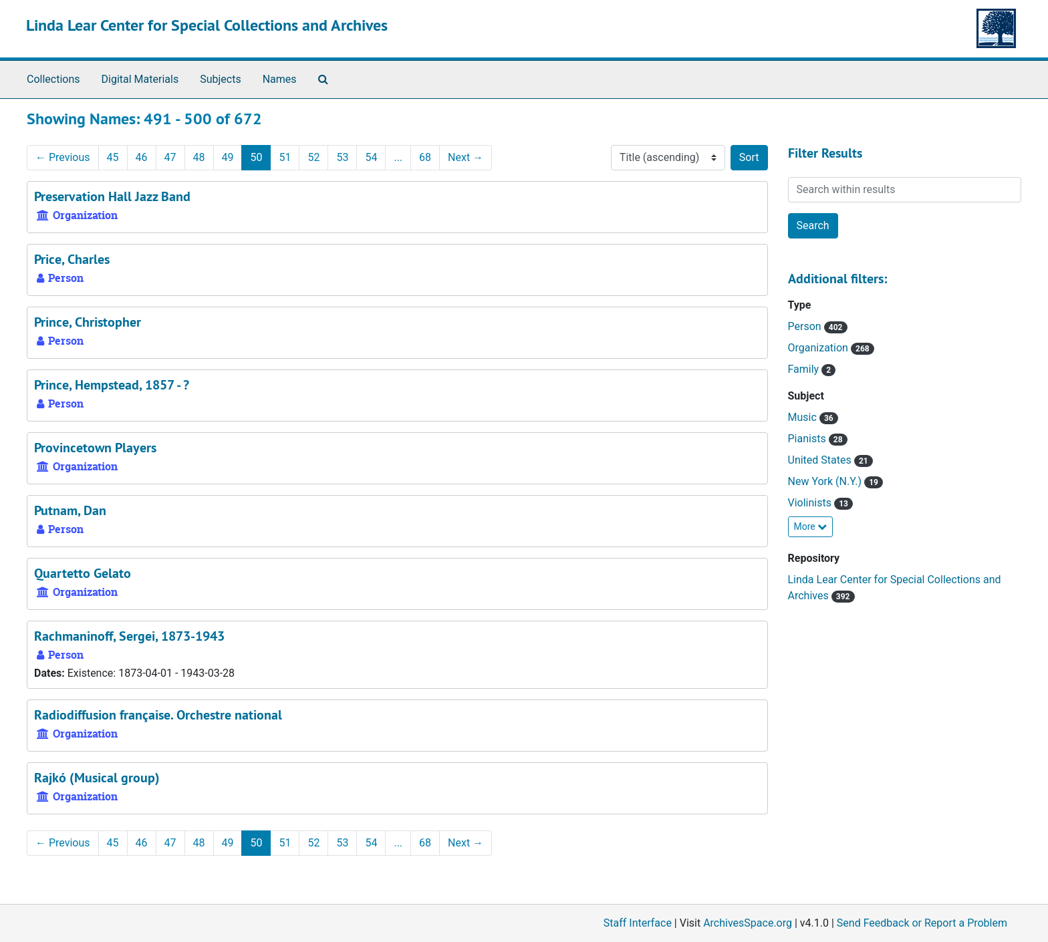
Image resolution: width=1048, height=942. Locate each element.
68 (425, 157)
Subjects (220, 79)
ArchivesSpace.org (747, 923)
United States (821, 460)
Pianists (808, 438)
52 (313, 157)
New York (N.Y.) (826, 481)
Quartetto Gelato (82, 573)
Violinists (811, 502)
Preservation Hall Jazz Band (112, 196)
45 (113, 157)
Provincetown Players (95, 447)
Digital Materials (140, 79)
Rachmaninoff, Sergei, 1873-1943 (129, 636)
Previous (62, 157)
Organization (819, 347)
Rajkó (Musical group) (97, 777)
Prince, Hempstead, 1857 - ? (111, 385)
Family (805, 369)
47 (170, 157)
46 (142, 157)
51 (285, 157)
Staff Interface (638, 923)
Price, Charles (72, 259)
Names (280, 79)
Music (803, 417)
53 (342, 157)
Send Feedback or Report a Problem (922, 923)
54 (371, 157)
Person (806, 326)
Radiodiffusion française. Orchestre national (158, 715)
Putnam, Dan (70, 510)
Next (465, 157)
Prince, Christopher (87, 322)
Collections (53, 79)
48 (199, 157)
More (810, 526)
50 (256, 157)
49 (228, 157)
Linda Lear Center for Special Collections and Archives (207, 25)
